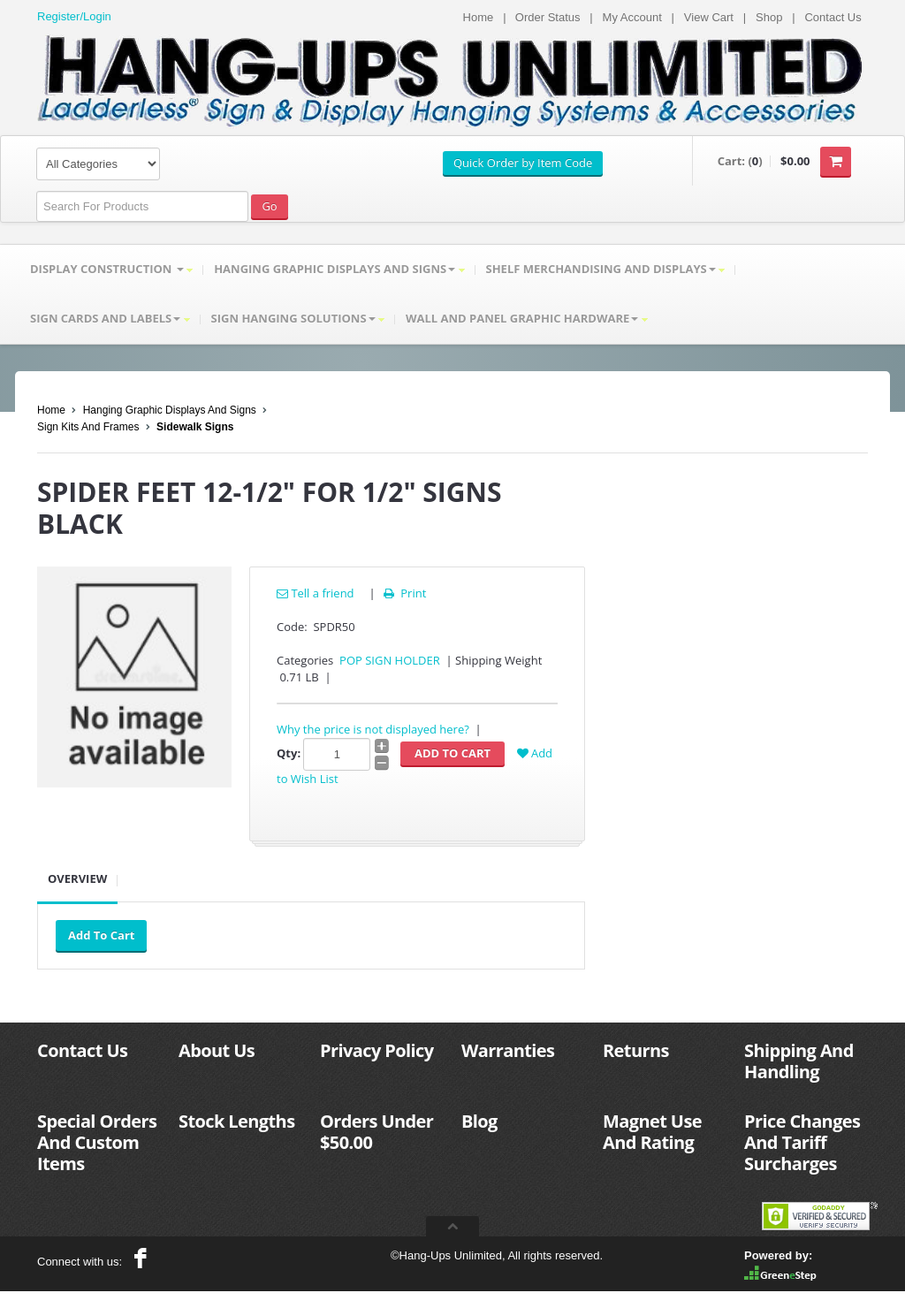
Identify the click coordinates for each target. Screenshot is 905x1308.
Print (403, 593)
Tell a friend (315, 593)
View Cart (709, 17)
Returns (636, 1050)
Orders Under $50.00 (376, 1131)
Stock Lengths (237, 1121)
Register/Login (74, 16)
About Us (217, 1050)
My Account (632, 17)
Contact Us (832, 17)
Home (478, 17)
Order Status (548, 17)
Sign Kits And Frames (88, 427)
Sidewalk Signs (194, 427)
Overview (77, 878)
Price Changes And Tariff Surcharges (802, 1142)
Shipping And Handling (799, 1061)
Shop (769, 17)
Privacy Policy (376, 1050)
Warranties (507, 1050)
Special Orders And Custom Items (96, 1142)
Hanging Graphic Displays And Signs (169, 410)
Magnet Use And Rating (652, 1131)
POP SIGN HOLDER (389, 660)
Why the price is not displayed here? (373, 729)
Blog (479, 1121)
